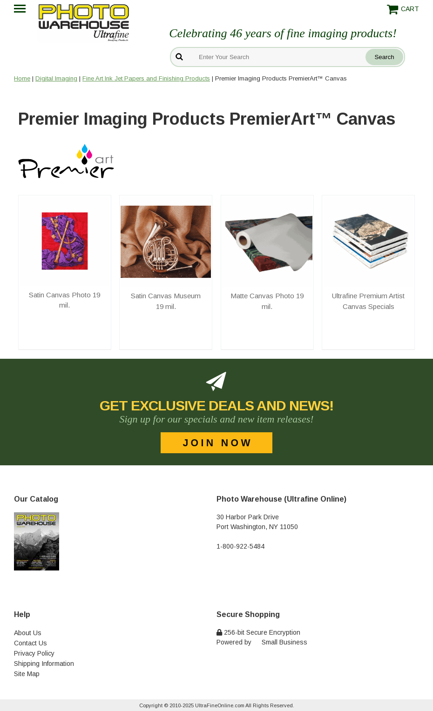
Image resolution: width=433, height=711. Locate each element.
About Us (27, 633)
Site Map (27, 673)
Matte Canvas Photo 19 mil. (267, 301)
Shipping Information (44, 663)
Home (22, 78)
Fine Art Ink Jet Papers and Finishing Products (146, 78)
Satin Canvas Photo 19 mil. (64, 300)
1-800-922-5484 (240, 546)
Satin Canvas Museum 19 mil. (166, 301)
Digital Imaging (56, 78)
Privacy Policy (34, 653)
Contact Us (30, 643)
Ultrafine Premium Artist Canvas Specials (368, 301)
